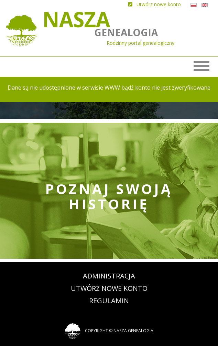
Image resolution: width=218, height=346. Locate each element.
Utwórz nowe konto (109, 288)
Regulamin (109, 300)
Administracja (109, 276)
